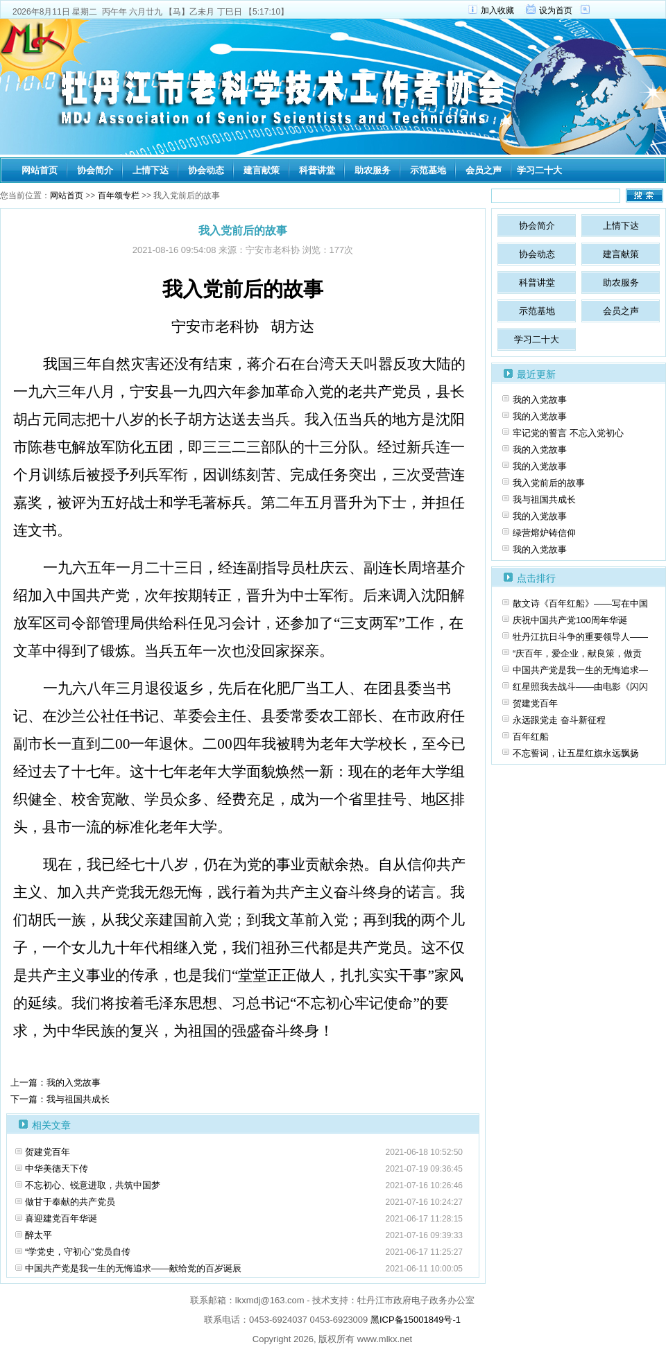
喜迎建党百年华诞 (61, 1218)
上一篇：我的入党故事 (55, 1082)
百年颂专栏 (118, 195)
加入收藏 (497, 10)
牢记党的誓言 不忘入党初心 (568, 433)
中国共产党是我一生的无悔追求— (580, 670)
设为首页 (555, 10)
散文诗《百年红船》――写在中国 (580, 603)
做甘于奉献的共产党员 (70, 1202)
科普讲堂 (317, 170)
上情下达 (151, 170)
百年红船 (531, 736)
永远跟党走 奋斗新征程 (559, 720)
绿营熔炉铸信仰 (544, 533)
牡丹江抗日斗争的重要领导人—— (580, 637)
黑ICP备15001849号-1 (415, 1319)
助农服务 (373, 170)
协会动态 (206, 170)
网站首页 (40, 170)
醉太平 (38, 1235)
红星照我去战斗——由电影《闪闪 (580, 686)
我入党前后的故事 (549, 483)
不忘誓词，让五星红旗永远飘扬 (576, 753)
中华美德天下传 (56, 1168)
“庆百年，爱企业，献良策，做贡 (577, 653)
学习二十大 (539, 170)
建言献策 (262, 170)
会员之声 (484, 170)
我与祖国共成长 (544, 499)
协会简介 (95, 170)
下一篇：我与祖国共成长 (60, 1099)
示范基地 (428, 170)
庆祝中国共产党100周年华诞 (570, 620)
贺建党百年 (47, 1152)
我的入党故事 (540, 399)
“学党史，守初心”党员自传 (77, 1251)
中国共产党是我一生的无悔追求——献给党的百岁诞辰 (133, 1268)
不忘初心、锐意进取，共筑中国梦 (92, 1185)
